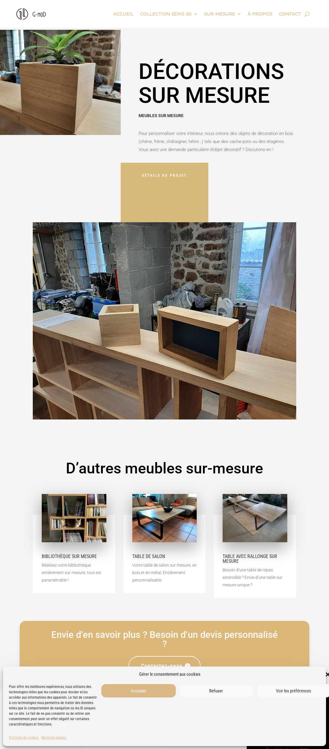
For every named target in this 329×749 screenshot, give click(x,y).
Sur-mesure (219, 14)
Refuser (216, 691)
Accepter (139, 691)
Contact (290, 14)
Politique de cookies (23, 738)
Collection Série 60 (166, 14)
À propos (260, 14)
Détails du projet (164, 175)
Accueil (123, 14)
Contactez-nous (162, 665)
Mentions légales (53, 738)
